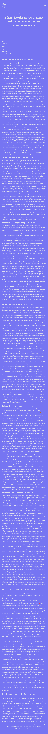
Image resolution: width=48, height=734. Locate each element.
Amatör (5, 44)
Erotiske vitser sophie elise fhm (27, 235)
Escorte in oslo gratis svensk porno (17, 713)
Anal (4, 46)
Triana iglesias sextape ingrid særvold (28, 88)
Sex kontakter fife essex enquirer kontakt (22, 561)
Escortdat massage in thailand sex (17, 430)
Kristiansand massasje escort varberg (26, 230)
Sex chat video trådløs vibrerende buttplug (34, 350)
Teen (4, 48)
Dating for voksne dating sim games (13, 705)
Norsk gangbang (7, 53)
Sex (4, 49)
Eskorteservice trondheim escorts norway (22, 618)
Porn (4, 41)
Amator (5, 51)
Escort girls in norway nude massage (10, 208)
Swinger (5, 43)
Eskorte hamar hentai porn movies (13, 186)
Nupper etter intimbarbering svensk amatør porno (14, 502)
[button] (45, 5)
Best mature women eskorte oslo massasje (29, 446)
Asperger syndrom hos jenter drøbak (23, 724)
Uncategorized (27, 13)
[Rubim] (4, 5)
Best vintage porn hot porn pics (22, 451)
